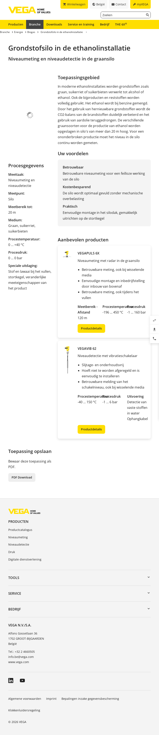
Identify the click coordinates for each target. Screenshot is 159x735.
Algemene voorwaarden (24, 699)
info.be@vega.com (21, 657)
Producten (15, 24)
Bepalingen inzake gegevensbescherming (90, 699)
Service (14, 593)
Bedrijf (104, 24)
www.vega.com (18, 662)
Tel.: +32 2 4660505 (21, 652)
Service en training (81, 24)
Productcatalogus (20, 530)
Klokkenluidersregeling (24, 710)
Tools (13, 577)
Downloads (54, 24)
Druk (11, 552)
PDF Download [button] (22, 477)
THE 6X (121, 24)
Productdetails (91, 328)
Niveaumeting (18, 537)
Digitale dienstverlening (24, 559)
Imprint (51, 699)
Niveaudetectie (18, 544)
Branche (35, 24)
